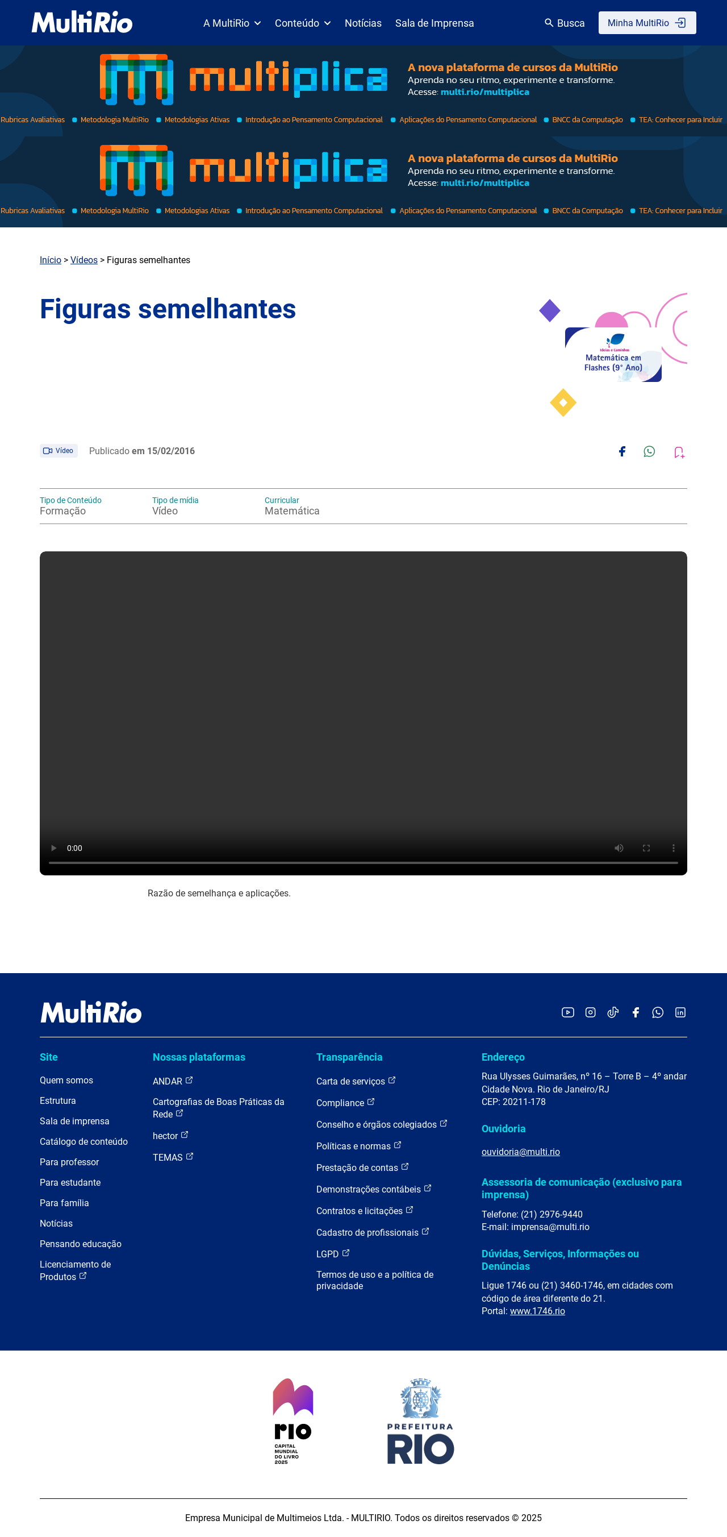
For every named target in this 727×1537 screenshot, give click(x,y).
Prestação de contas (363, 1167)
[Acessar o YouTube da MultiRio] (568, 1013)
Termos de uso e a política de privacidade (374, 1280)
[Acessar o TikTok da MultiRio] (613, 1013)
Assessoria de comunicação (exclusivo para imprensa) (582, 1188)
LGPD (333, 1254)
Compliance (345, 1102)
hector (171, 1135)
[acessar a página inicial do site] (82, 22)
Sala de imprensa (75, 1121)
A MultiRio (232, 23)
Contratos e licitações (365, 1210)
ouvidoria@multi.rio (521, 1151)
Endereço (503, 1057)
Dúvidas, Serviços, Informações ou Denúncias (560, 1260)
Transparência (349, 1057)
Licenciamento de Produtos (75, 1270)
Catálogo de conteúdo (84, 1141)
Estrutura (58, 1100)
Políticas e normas (359, 1146)
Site (49, 1057)
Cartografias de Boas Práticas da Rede (219, 1108)
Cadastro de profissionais (373, 1232)
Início (50, 260)
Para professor (69, 1162)
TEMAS (173, 1157)
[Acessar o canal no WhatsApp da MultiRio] (658, 1013)
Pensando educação (81, 1244)
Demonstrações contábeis (374, 1189)
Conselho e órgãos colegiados (382, 1124)
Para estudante (70, 1182)
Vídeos (84, 260)
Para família (64, 1203)
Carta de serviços (356, 1081)
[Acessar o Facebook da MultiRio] (635, 1013)
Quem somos (66, 1080)
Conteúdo (303, 23)
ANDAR (173, 1081)
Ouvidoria (504, 1129)
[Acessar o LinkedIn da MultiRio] (680, 1013)
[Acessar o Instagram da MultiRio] (590, 1013)
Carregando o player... (363, 713)
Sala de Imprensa (434, 23)
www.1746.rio (537, 1311)
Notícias (363, 23)
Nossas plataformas (199, 1057)
